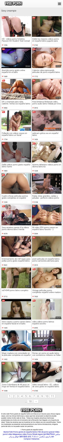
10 (46, 396)
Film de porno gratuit (46, 432)
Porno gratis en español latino (25, 432)
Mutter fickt (8, 432)
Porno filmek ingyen (35, 434)
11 (52, 396)
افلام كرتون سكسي (46, 437)
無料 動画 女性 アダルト (29, 437)
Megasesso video (20, 434)
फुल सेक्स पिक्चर (49, 434)
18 (30, 401)
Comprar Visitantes (31, 439)
